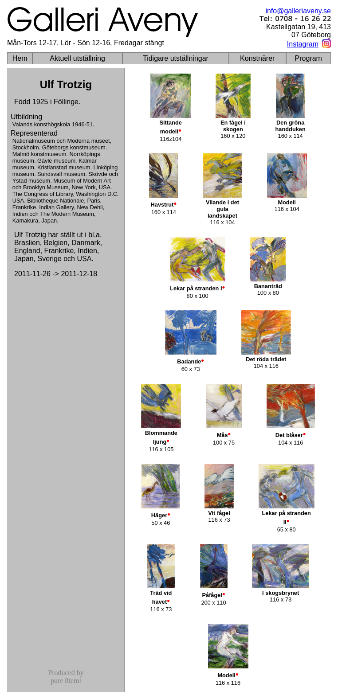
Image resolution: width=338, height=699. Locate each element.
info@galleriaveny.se (298, 11)
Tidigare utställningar (175, 58)
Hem (20, 58)
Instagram (302, 44)
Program (308, 58)
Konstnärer (257, 58)
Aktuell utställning (77, 58)
